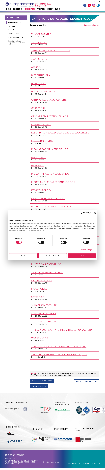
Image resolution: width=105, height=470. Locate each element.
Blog (57, 9)
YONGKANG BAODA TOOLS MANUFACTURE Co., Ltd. (58, 346)
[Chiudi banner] (95, 213)
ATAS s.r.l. (36, 67)
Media (50, 9)
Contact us (12, 30)
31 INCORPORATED (41, 34)
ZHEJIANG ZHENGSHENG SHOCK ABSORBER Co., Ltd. (59, 354)
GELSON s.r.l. (38, 157)
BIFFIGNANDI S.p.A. (41, 75)
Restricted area (13, 34)
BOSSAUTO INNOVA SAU (44, 91)
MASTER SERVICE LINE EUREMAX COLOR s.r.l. (55, 206)
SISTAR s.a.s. (37, 297)
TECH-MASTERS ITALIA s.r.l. (46, 321)
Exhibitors (30, 9)
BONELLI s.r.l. (38, 83)
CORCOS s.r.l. (38, 108)
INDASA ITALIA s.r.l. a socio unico (50, 174)
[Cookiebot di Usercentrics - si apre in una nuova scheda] (82, 213)
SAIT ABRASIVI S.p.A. (41, 280)
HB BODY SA (37, 165)
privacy (86, 463)
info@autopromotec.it (52, 462)
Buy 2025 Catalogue (15, 37)
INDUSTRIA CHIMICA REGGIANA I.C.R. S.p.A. (53, 182)
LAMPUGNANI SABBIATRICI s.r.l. (48, 198)
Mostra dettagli (86, 250)
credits (96, 463)
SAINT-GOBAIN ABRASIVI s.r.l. (47, 272)
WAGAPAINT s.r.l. (40, 338)
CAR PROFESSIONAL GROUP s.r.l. (49, 100)
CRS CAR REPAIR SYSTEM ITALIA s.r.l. (50, 116)
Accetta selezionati (52, 256)
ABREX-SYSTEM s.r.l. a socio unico (50, 50)
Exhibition (18, 9)
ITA (95, 2)
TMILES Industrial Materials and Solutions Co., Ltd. (61, 330)
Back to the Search (91, 25)
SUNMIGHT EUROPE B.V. (43, 313)
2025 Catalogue (14, 22)
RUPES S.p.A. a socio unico (46, 264)
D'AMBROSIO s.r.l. (41, 124)
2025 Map (11, 26)
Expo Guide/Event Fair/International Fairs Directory (16, 43)
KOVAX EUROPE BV (41, 190)
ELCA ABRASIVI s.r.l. (42, 141)
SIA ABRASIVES (39, 289)
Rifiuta (23, 256)
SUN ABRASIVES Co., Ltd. (44, 305)
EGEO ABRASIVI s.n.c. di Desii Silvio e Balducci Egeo (60, 132)
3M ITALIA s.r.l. (39, 42)
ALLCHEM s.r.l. (39, 59)
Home (8, 9)
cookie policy (74, 463)
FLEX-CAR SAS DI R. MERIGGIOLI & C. (50, 149)
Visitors (41, 9)
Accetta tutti (81, 256)
